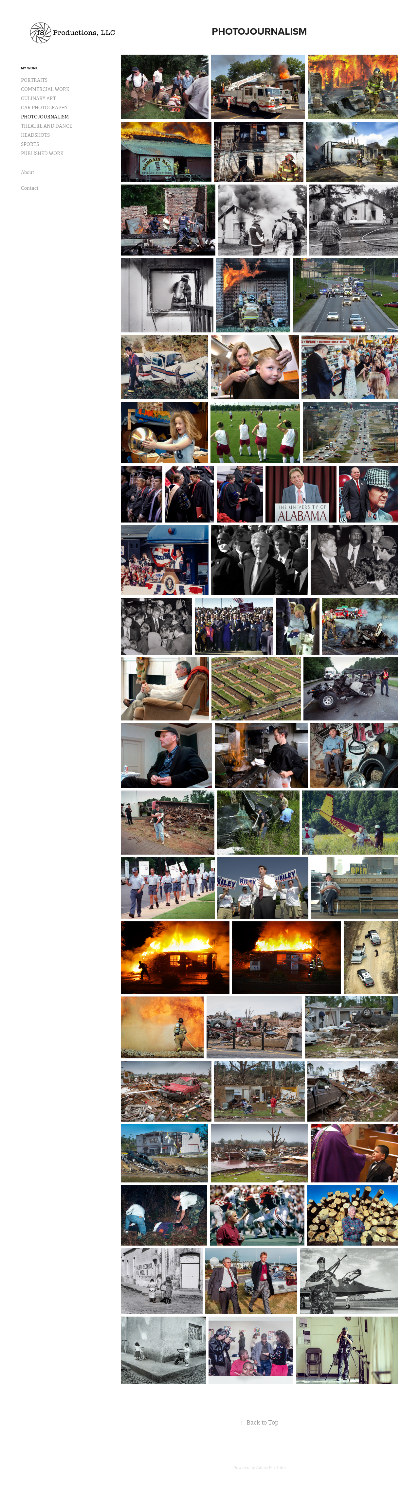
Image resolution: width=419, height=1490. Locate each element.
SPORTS (30, 144)
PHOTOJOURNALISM (45, 117)
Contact (30, 188)
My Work (29, 68)
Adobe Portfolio (271, 1467)
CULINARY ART (38, 98)
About (27, 172)
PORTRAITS (34, 80)
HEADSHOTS (35, 135)
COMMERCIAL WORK (45, 89)
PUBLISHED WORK (42, 153)
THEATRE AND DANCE (46, 126)
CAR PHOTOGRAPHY (44, 108)
